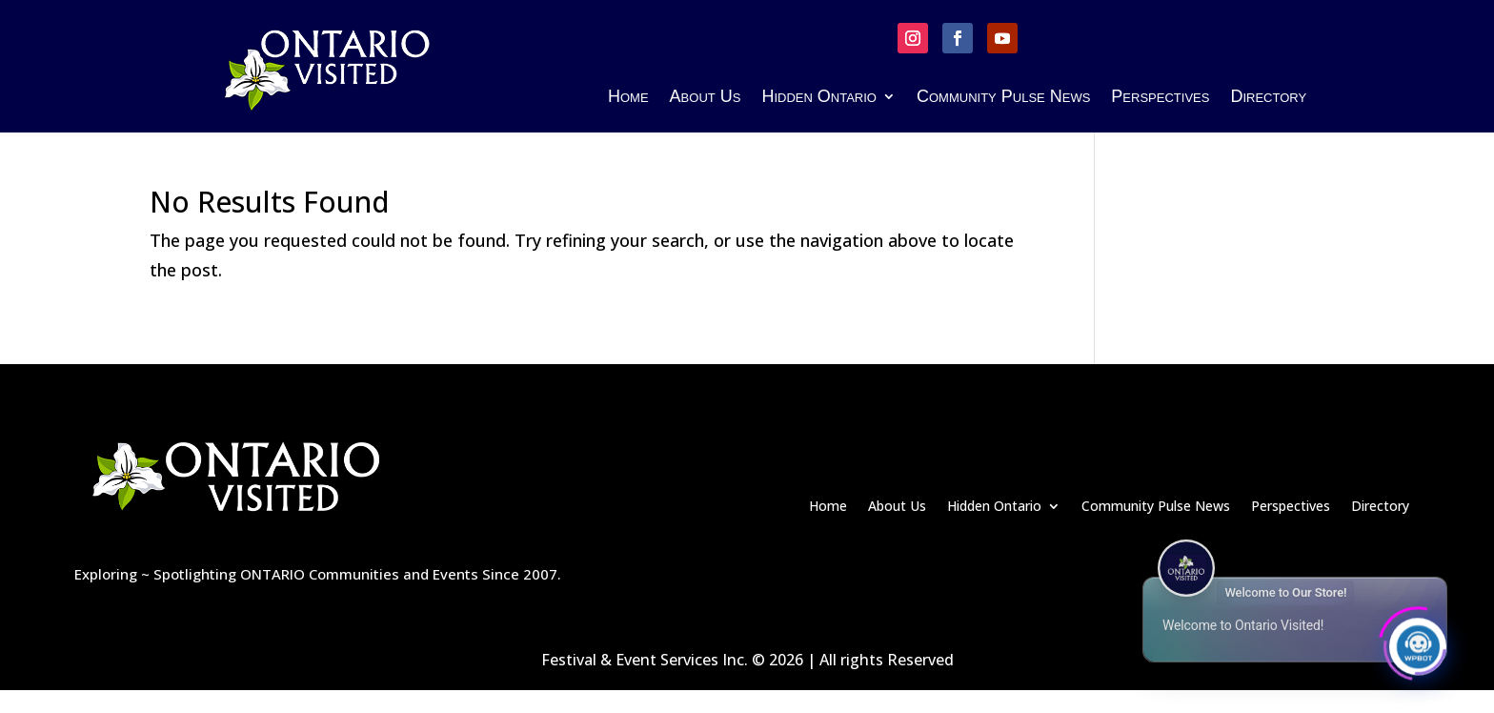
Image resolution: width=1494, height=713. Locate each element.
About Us (705, 98)
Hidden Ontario (819, 98)
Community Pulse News (1003, 98)
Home (628, 98)
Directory (1268, 98)
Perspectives (1160, 98)
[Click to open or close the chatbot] (1417, 643)
